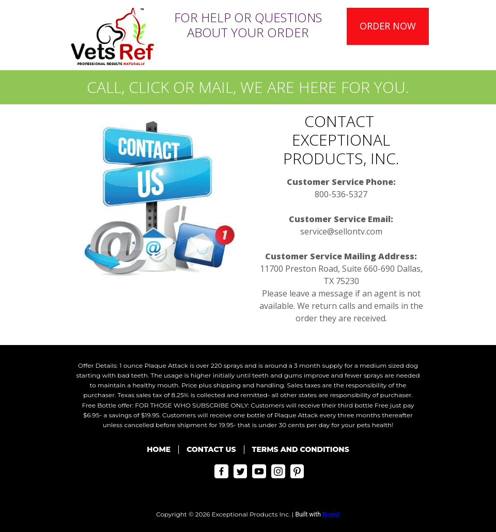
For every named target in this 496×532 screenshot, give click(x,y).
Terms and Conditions (300, 449)
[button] (388, 26)
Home (159, 449)
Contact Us (211, 449)
